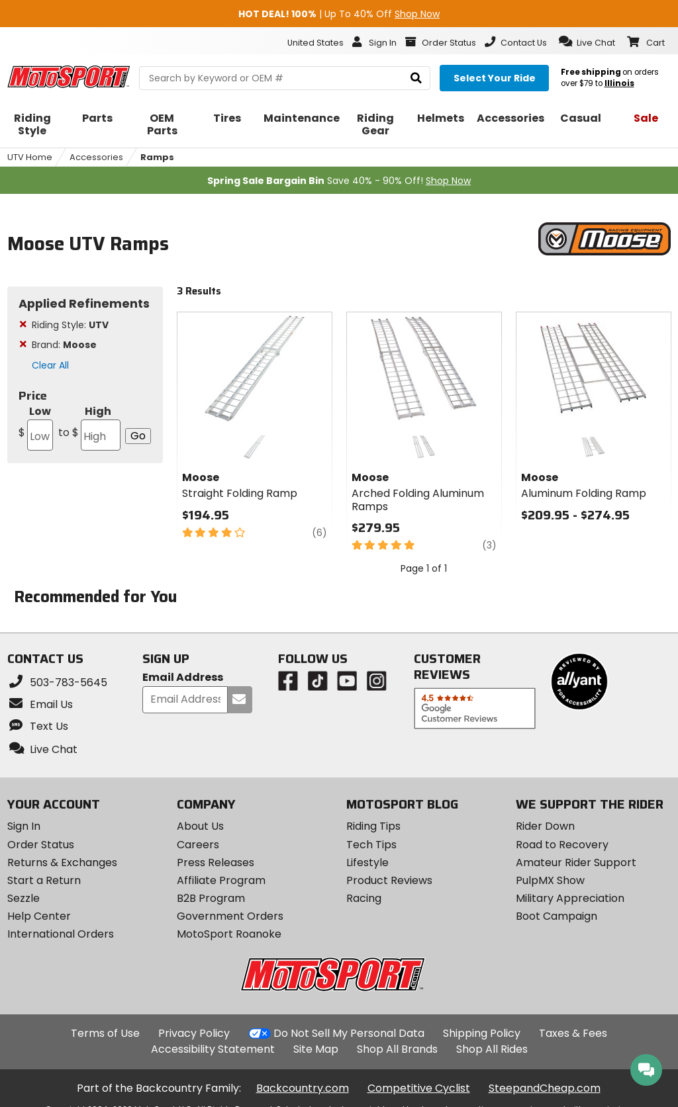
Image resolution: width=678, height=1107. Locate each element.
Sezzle (23, 898)
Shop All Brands (397, 1049)
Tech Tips (371, 844)
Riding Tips (373, 826)
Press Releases (215, 862)
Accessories (96, 157)
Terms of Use (105, 1033)
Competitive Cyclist (418, 1088)
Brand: (64, 344)
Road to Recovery (562, 844)
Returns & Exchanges (62, 862)
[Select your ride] (494, 78)
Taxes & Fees (573, 1033)
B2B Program (211, 898)
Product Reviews (389, 880)
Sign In (23, 826)
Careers (198, 844)
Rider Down (545, 826)
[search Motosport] (284, 78)
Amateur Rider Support (576, 862)
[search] (416, 78)
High (88, 427)
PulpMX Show (550, 880)
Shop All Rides (492, 1049)
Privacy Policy (194, 1033)
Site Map (315, 1049)
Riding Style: (70, 325)
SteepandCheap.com (545, 1088)
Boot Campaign (556, 916)
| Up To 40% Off (339, 14)
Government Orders (230, 916)
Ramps (157, 157)
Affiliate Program (221, 880)
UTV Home (29, 157)
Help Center (39, 916)
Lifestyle (367, 862)
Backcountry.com (302, 1088)
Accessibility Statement (213, 1049)
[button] (587, 41)
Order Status (40, 844)
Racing (363, 898)
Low (36, 427)
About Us (200, 826)
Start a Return (44, 880)
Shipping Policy (481, 1033)
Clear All (50, 365)
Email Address (182, 678)
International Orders (60, 934)
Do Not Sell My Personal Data (348, 1034)
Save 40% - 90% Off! (339, 180)
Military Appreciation (570, 898)
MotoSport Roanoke (229, 934)
